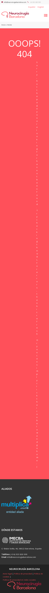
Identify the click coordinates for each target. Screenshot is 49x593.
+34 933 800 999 (35, 2)
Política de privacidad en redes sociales (19, 580)
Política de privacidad (23, 574)
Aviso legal (7, 574)
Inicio (3, 25)
